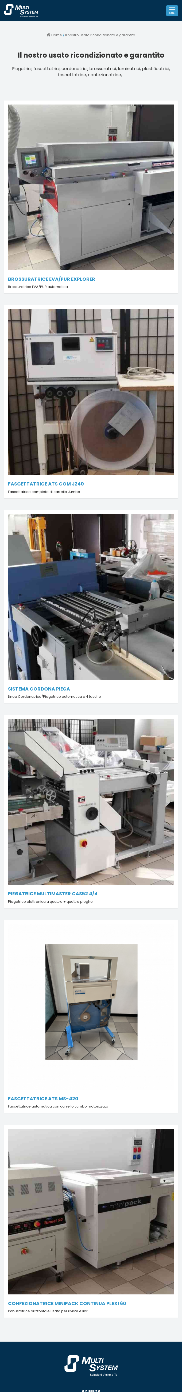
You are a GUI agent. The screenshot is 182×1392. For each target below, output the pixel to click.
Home (54, 35)
